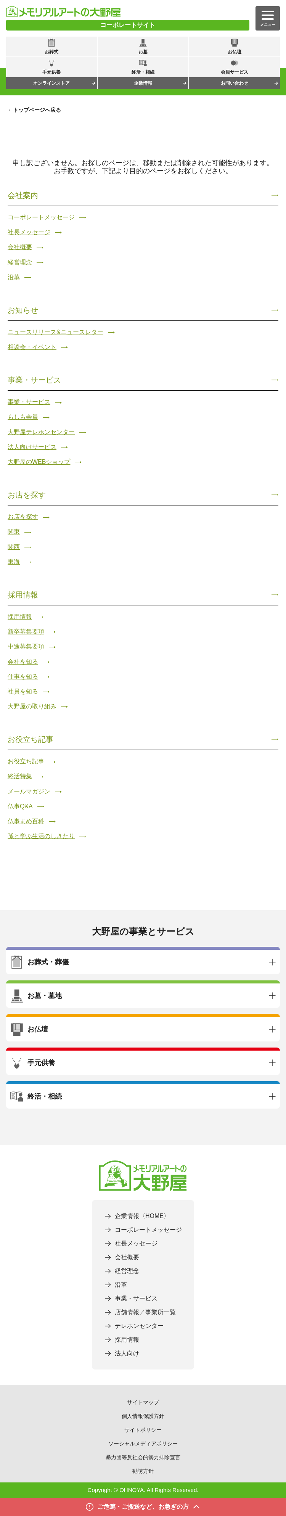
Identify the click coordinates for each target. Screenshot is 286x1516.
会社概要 (20, 247)
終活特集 (20, 776)
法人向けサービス (32, 447)
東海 (14, 561)
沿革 (14, 277)
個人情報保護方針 (143, 1416)
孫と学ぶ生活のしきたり (41, 836)
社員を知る (23, 691)
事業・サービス (34, 380)
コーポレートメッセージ (41, 217)
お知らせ (23, 310)
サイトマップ (143, 1402)
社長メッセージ (29, 232)
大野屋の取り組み (32, 706)
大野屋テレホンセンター (41, 432)
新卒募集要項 (26, 631)
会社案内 (23, 195)
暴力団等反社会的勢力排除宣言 (143, 1457)
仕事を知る (23, 676)
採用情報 (23, 595)
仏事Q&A (20, 806)
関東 (14, 531)
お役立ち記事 (30, 739)
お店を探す (27, 495)
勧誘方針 (143, 1471)
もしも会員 (23, 417)
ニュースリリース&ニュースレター (55, 332)
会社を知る (23, 661)
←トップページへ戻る (34, 110)
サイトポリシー (143, 1430)
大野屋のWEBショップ (39, 462)
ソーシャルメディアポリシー (143, 1443)
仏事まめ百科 (26, 821)
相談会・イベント (32, 347)
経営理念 (20, 262)
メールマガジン (29, 791)
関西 (14, 547)
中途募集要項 (26, 646)
